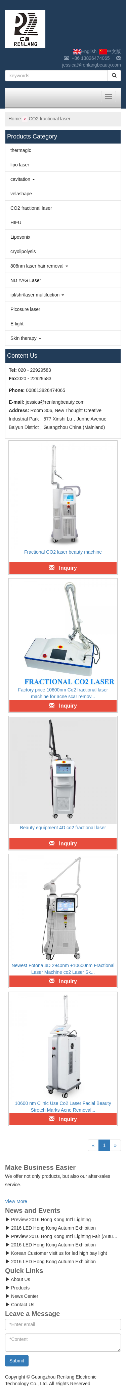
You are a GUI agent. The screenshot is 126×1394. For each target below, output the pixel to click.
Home (14, 118)
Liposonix (20, 237)
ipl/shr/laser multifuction (37, 294)
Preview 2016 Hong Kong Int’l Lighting (48, 1219)
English (84, 51)
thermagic (20, 150)
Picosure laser (25, 309)
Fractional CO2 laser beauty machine (63, 552)
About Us (17, 1279)
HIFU (16, 222)
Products (17, 1287)
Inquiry (63, 568)
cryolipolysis (23, 251)
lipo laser (19, 164)
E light (17, 323)
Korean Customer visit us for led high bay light (56, 1253)
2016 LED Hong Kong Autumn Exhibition (50, 1228)
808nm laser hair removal (39, 266)
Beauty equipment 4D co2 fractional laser (63, 827)
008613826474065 (45, 390)
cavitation (22, 179)
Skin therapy (25, 338)
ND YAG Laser (25, 280)
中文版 (110, 51)
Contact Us (19, 1304)
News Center (21, 1296)
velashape (21, 193)
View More (16, 1201)
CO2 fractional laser (50, 118)
